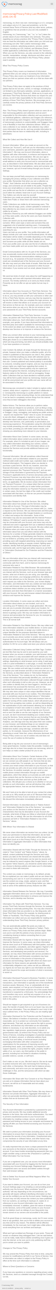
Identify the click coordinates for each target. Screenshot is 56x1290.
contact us (27, 1288)
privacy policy (19, 1288)
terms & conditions (7, 1288)
